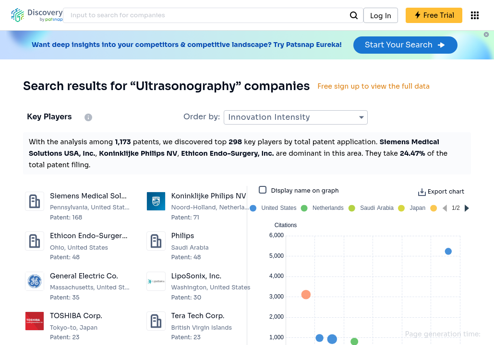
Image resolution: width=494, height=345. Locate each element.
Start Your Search (405, 45)
